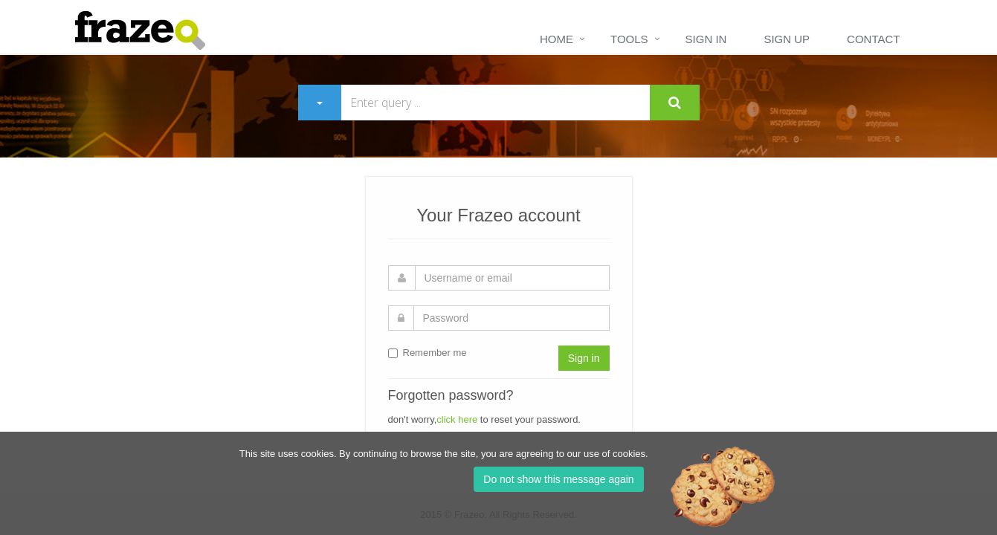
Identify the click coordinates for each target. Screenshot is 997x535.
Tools (629, 39)
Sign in (706, 39)
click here (456, 419)
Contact (873, 39)
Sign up (787, 39)
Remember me (427, 352)
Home (556, 39)
